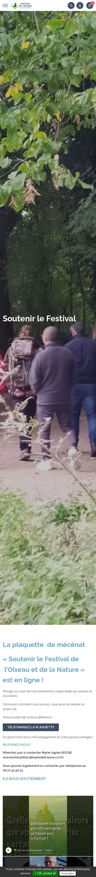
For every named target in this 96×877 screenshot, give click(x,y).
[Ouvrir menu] (5, 5)
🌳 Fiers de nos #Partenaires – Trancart (33, 850)
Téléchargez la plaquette (30, 727)
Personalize (67, 873)
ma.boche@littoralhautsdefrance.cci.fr (33, 757)
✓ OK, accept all (45, 873)
